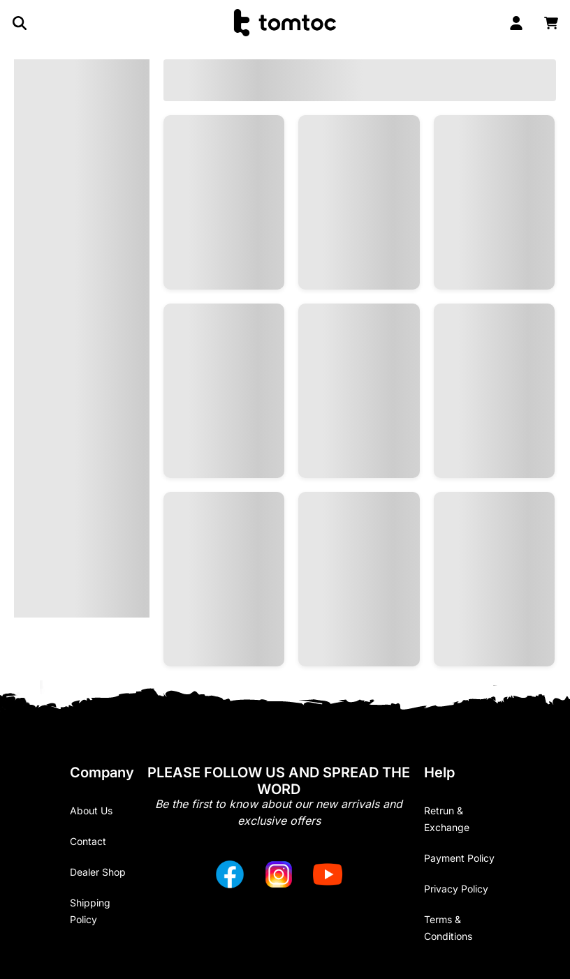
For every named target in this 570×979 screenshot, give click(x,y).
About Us (91, 810)
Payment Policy (459, 858)
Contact (88, 841)
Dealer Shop (98, 872)
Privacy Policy (456, 889)
